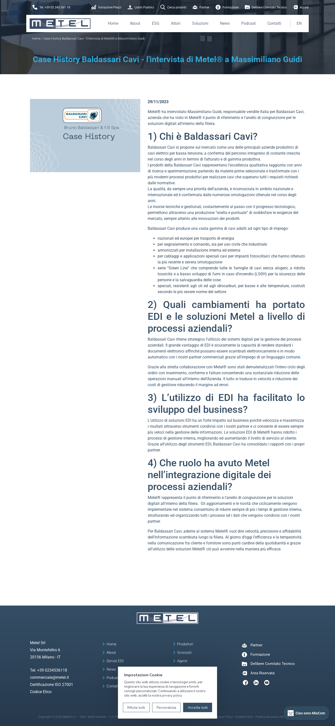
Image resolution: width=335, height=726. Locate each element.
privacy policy (172, 696)
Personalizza (166, 707)
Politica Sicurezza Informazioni (276, 717)
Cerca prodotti (173, 7)
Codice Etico (41, 691)
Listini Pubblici (141, 7)
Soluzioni (200, 23)
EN (299, 23)
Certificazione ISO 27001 (51, 684)
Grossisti (184, 652)
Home (113, 23)
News (225, 23)
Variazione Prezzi (106, 7)
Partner (201, 7)
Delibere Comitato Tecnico (266, 7)
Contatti (274, 23)
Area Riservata (263, 673)
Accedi (301, 7)
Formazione (227, 7)
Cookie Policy (244, 717)
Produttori (185, 644)
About (135, 23)
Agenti (182, 661)
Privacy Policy (223, 717)
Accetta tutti (198, 707)
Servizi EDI (115, 661)
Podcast (248, 23)
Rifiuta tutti (136, 707)
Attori (175, 23)
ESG (155, 23)
